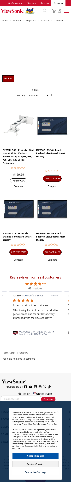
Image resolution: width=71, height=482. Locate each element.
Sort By (21, 95)
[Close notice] (57, 412)
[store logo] (23, 11)
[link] (35, 332)
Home (5, 20)
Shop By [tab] (8, 78)
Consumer (58, 3)
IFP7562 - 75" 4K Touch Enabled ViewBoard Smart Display (16, 236)
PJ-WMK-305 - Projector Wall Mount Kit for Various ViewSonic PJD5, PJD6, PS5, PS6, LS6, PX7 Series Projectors (18, 156)
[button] (19, 186)
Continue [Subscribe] (48, 399)
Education (31, 3)
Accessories (46, 20)
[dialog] (35, 441)
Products (17, 20)
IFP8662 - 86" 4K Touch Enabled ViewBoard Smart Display (50, 236)
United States (42, 394)
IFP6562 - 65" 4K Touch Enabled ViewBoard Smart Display (50, 153)
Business (45, 3)
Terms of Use (51, 424)
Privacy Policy (27, 424)
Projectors (31, 20)
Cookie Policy (37, 424)
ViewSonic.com (15, 3)
